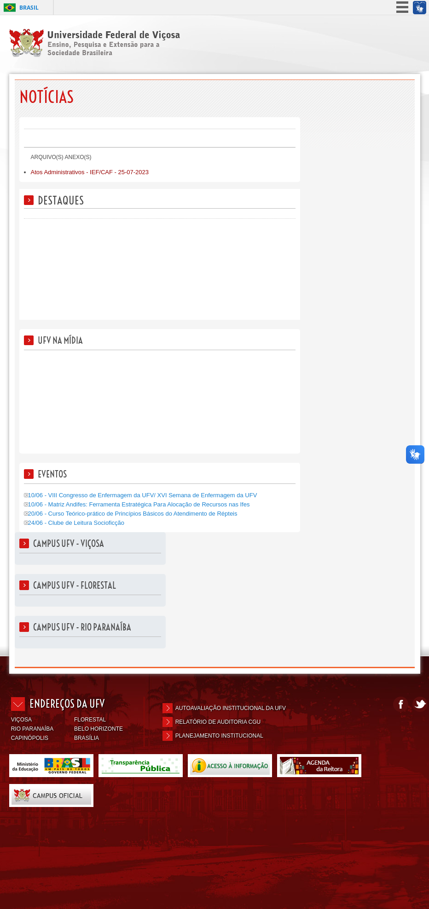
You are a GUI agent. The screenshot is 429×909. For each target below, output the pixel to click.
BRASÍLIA (86, 738)
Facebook (400, 704)
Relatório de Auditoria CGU (218, 722)
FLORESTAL (90, 719)
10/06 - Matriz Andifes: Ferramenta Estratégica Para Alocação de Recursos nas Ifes (137, 504)
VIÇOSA (21, 719)
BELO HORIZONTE (98, 729)
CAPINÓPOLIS (29, 738)
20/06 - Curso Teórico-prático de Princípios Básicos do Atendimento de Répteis (131, 513)
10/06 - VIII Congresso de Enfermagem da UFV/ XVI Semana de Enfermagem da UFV (140, 495)
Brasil (29, 7)
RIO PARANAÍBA (32, 729)
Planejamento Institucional (219, 736)
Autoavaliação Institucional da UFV (230, 708)
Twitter (420, 704)
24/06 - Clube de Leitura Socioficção (74, 522)
